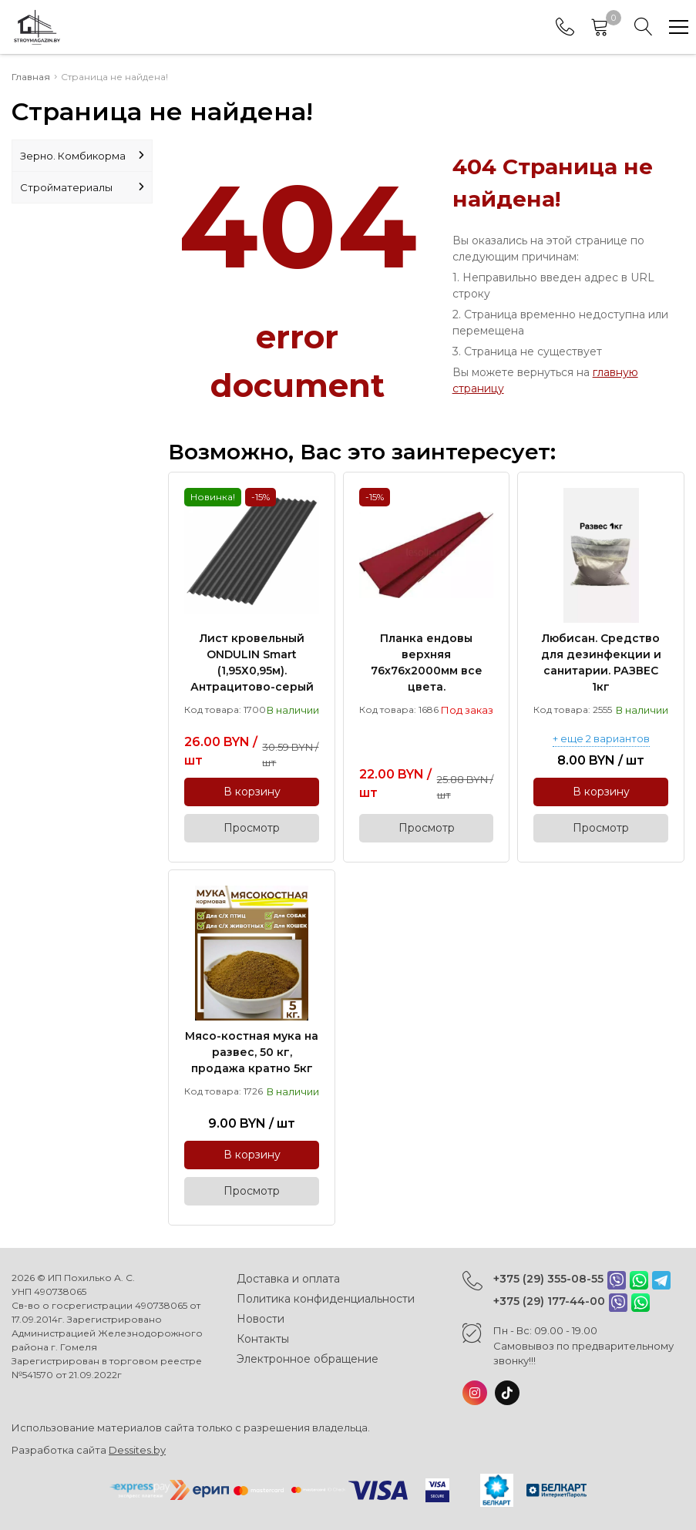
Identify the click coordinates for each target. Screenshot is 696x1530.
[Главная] (37, 27)
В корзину (252, 792)
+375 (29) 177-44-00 (549, 1301)
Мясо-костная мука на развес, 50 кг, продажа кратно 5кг (251, 1052)
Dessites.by (137, 1450)
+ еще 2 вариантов (601, 739)
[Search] (643, 27)
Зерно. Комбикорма (82, 155)
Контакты (263, 1339)
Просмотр (252, 828)
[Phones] (565, 27)
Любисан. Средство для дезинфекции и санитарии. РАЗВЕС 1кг (601, 662)
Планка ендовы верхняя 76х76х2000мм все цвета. (426, 662)
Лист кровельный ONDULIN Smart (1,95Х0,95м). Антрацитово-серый (252, 662)
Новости (260, 1319)
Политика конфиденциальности (326, 1299)
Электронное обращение (307, 1359)
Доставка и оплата (288, 1279)
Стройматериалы (82, 187)
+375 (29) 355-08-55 (548, 1279)
